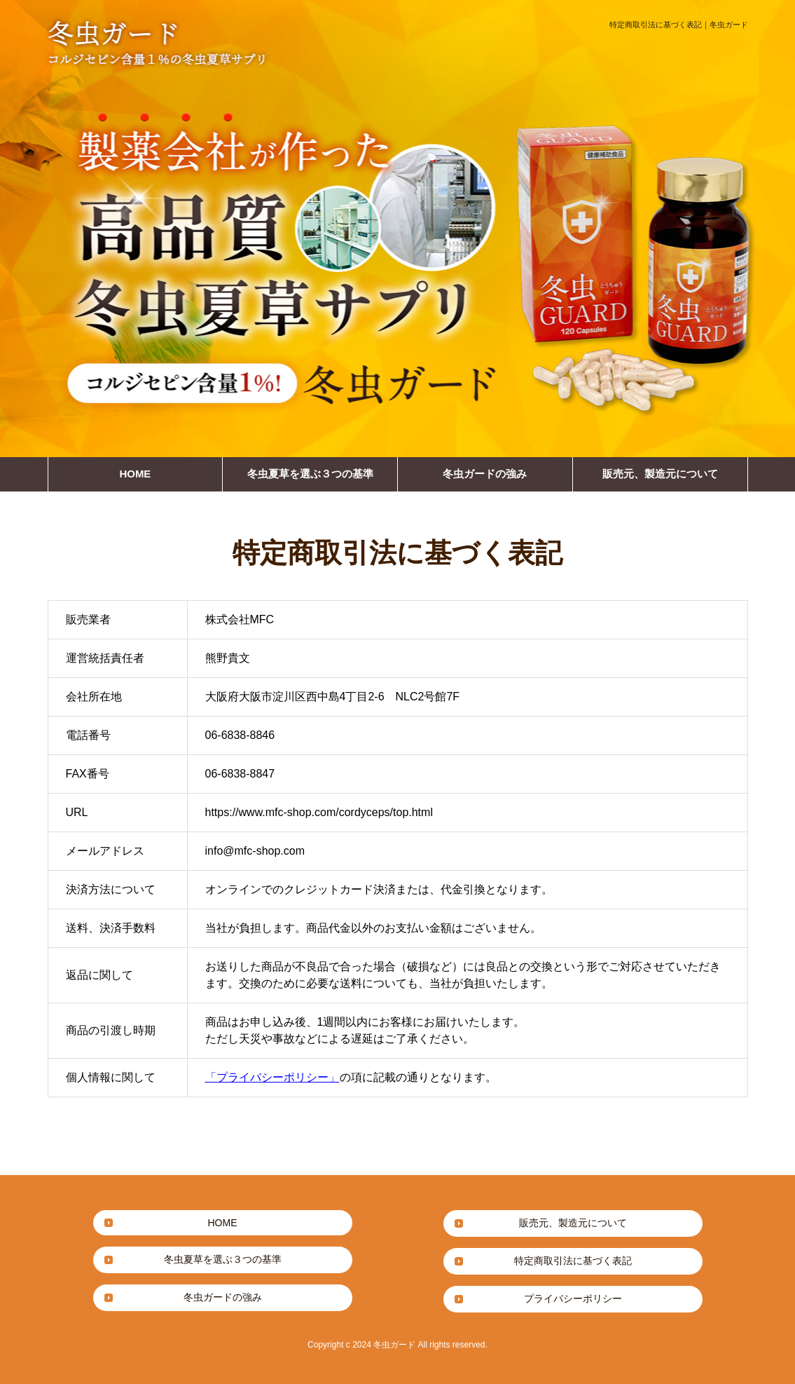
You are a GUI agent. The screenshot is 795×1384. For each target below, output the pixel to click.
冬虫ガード (394, 1345)
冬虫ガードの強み (485, 474)
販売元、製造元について (660, 474)
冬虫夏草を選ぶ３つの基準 (310, 474)
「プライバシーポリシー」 (272, 1077)
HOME (135, 474)
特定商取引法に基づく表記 (573, 1260)
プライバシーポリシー (573, 1298)
